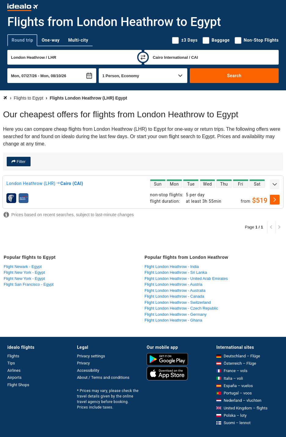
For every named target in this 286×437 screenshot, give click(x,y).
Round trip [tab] (22, 40)
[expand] (275, 184)
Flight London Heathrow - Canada (174, 296)
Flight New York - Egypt (24, 272)
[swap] (143, 57)
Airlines (13, 370)
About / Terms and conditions (103, 377)
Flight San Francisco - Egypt (28, 284)
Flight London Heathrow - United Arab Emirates (186, 278)
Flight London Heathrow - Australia (175, 290)
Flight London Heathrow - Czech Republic (181, 308)
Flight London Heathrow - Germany (176, 314)
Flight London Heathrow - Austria (173, 284)
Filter (21, 161)
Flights (13, 356)
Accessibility (88, 370)
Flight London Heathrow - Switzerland (178, 302)
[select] (275, 200)
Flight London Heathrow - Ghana (173, 320)
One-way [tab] (51, 40)
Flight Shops (18, 384)
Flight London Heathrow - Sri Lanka (176, 272)
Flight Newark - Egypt (23, 266)
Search (234, 75)
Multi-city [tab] (78, 40)
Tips (11, 363)
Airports (14, 377)
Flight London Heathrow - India (172, 266)
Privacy (83, 363)
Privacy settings (91, 356)
